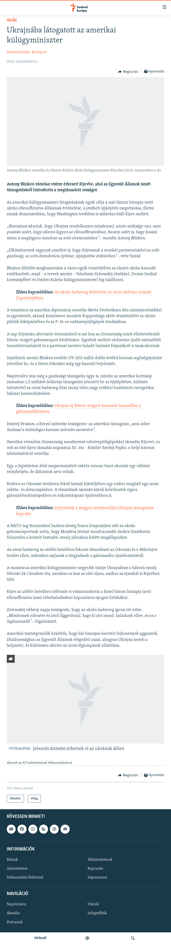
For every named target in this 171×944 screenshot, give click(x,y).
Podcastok (15, 922)
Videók (93, 904)
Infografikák (97, 913)
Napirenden (16, 904)
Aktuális (13, 913)
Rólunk (12, 860)
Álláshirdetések (100, 860)
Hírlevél (40, 938)
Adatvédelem (17, 869)
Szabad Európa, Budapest (27, 52)
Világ (12, 20)
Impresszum (97, 877)
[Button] (128, 71)
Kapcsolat (95, 869)
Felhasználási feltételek (25, 877)
